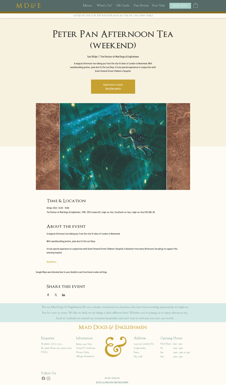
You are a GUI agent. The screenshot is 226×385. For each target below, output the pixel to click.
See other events (113, 88)
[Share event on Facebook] (48, 295)
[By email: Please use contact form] (57, 348)
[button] (180, 6)
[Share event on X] (55, 295)
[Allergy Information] (87, 356)
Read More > (52, 262)
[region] (91, 6)
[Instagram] (48, 378)
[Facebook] (43, 378)
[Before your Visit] (87, 344)
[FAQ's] (45, 352)
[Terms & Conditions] (87, 348)
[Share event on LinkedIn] (63, 295)
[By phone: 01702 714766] (52, 344)
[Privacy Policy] (87, 352)
